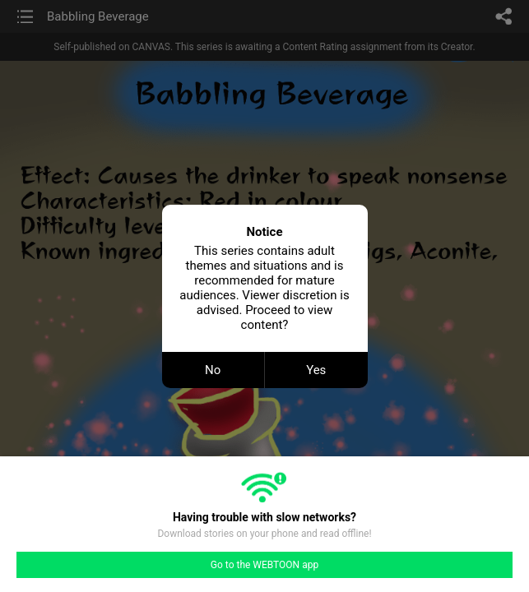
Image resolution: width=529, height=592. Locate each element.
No (212, 370)
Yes (316, 370)
